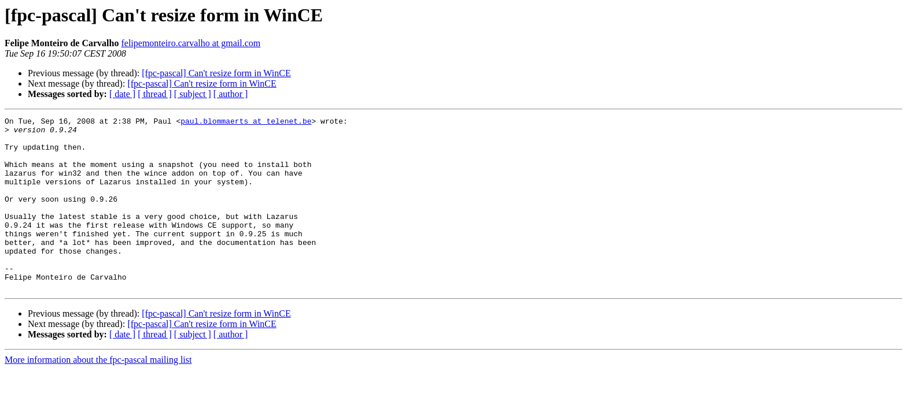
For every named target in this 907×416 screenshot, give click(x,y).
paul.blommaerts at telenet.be (245, 122)
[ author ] (230, 94)
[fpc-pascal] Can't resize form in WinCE (216, 73)
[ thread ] (155, 94)
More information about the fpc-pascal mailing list (98, 394)
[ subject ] (192, 94)
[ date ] (122, 94)
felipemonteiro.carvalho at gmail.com (190, 43)
